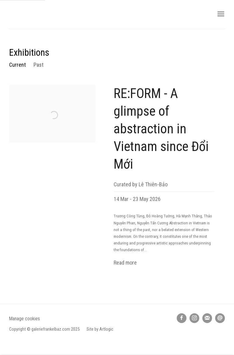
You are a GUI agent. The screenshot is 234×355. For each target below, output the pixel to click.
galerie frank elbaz (58, 14)
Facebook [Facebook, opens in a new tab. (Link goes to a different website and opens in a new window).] (181, 318)
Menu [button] (220, 14)
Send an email (220, 318)
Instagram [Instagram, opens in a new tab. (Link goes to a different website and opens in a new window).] (194, 318)
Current (17, 65)
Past (39, 65)
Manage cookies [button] (24, 319)
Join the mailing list (207, 318)
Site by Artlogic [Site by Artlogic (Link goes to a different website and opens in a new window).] (100, 329)
